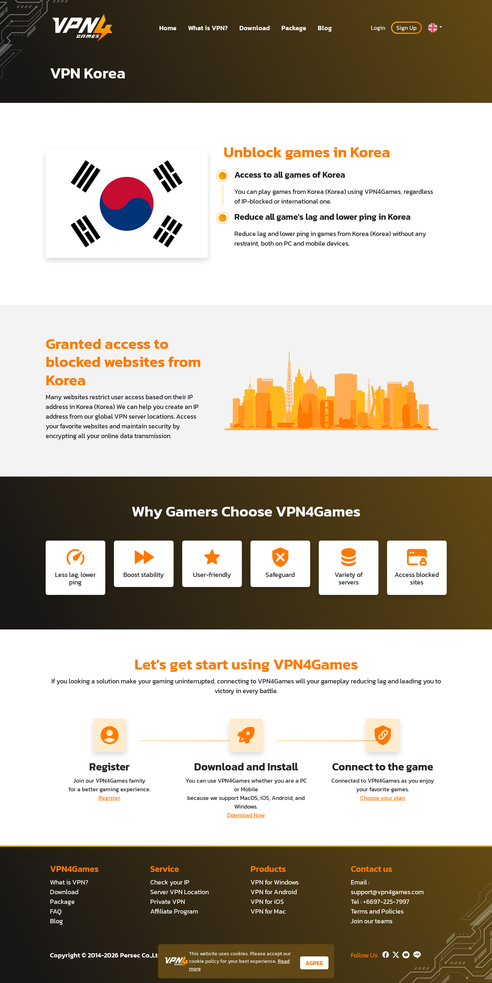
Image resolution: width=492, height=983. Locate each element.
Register (109, 797)
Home (167, 28)
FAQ (56, 911)
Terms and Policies (377, 911)
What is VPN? (208, 28)
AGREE (314, 963)
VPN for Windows (274, 882)
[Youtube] (404, 954)
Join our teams (371, 921)
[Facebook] (385, 954)
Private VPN (167, 901)
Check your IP (169, 882)
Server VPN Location (179, 892)
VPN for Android (273, 892)
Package (293, 28)
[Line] (416, 954)
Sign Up (406, 27)
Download (254, 28)
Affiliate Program (174, 911)
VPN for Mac (268, 911)
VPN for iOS (267, 901)
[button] (435, 28)
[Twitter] (394, 954)
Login (378, 27)
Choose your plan (382, 797)
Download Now (246, 815)
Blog (325, 28)
